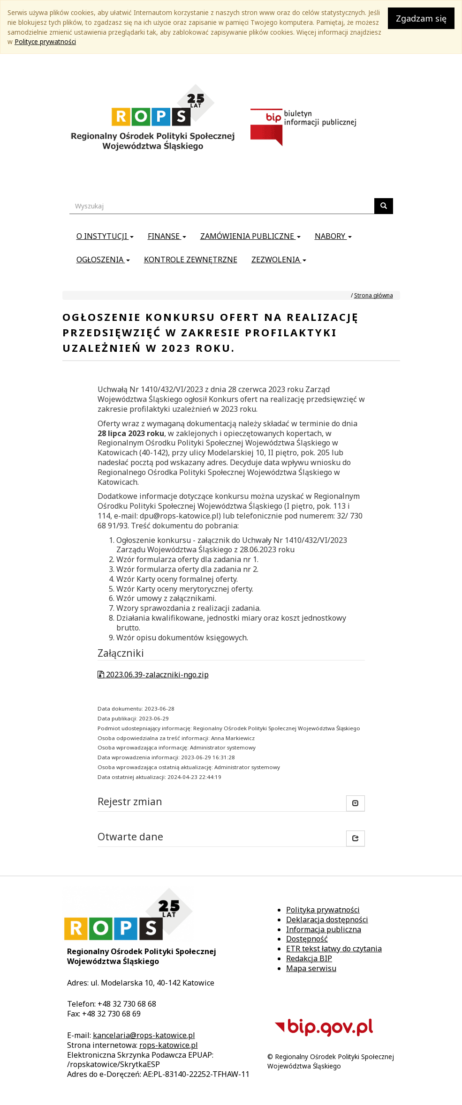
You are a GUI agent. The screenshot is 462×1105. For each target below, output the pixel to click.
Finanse (167, 236)
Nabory (333, 236)
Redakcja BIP (309, 958)
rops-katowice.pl (168, 1045)
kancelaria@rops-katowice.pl (144, 1035)
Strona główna (373, 295)
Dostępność (307, 939)
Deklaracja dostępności (327, 919)
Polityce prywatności (45, 41)
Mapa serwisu (311, 968)
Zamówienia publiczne (250, 236)
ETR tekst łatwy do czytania (334, 948)
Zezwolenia (278, 259)
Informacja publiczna (323, 929)
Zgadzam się (421, 18)
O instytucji (105, 236)
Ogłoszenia (103, 259)
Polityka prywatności (323, 910)
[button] (355, 838)
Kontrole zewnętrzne (190, 259)
